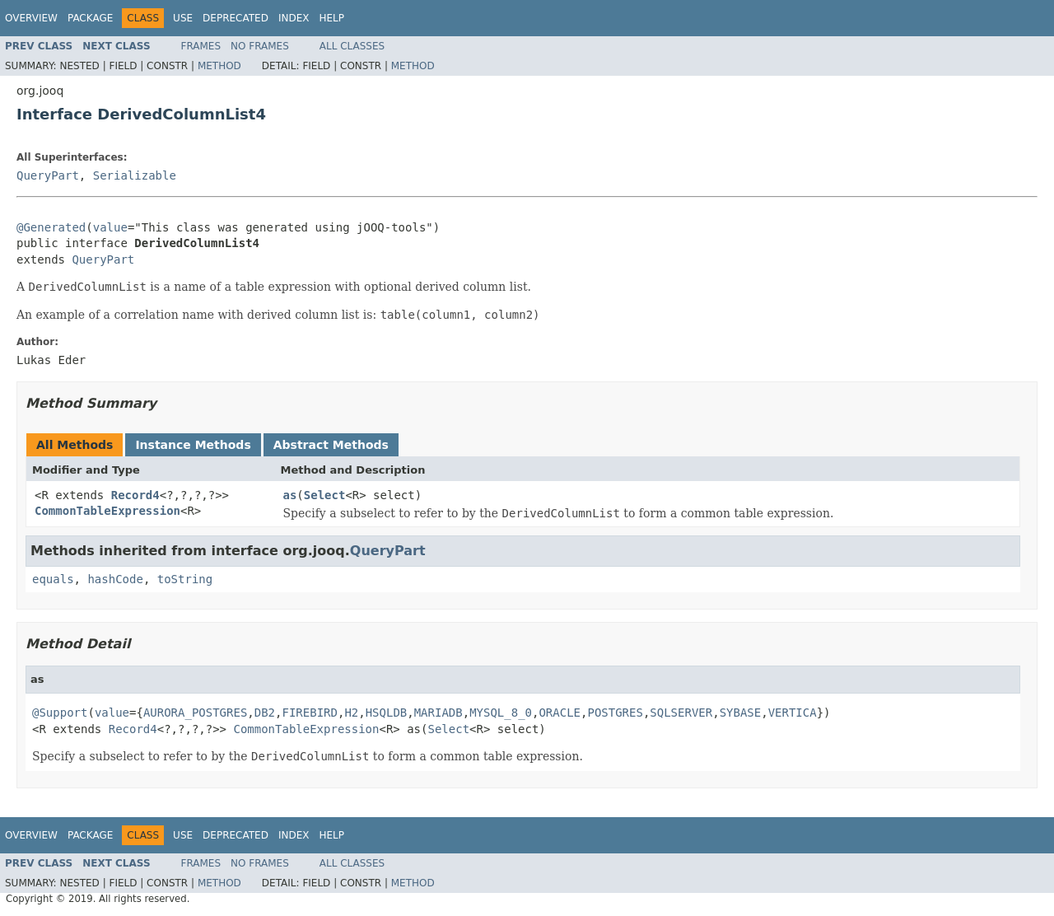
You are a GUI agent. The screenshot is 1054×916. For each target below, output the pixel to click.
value (110, 227)
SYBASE (741, 712)
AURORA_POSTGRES (195, 712)
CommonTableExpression (107, 510)
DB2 (264, 712)
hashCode (114, 579)
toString (184, 579)
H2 (351, 712)
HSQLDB (387, 712)
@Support (59, 712)
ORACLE (560, 712)
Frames (201, 46)
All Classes (352, 46)
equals (53, 579)
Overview (31, 18)
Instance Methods (192, 444)
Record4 (135, 495)
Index (294, 18)
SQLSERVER (681, 712)
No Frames (260, 46)
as (290, 495)
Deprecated (235, 18)
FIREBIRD (310, 712)
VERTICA (792, 712)
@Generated (51, 227)
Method (219, 66)
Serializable (134, 175)
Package (90, 18)
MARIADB (438, 712)
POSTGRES (614, 712)
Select (325, 495)
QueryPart (47, 175)
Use (183, 18)
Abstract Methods (331, 444)
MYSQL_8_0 (500, 712)
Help (331, 18)
